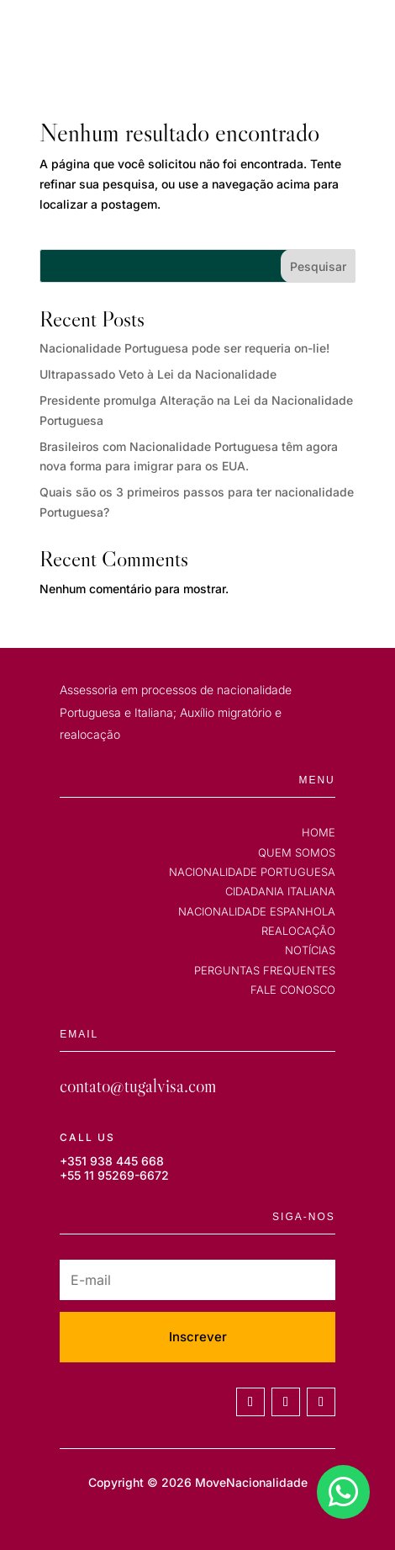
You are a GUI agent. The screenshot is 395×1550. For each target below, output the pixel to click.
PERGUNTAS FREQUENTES (264, 970)
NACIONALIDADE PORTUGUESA (252, 872)
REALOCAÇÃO (298, 930)
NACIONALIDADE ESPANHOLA (256, 911)
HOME (318, 832)
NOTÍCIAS (310, 950)
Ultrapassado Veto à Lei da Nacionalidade (158, 374)
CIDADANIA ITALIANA (280, 891)
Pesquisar (318, 266)
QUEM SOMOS (296, 852)
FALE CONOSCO (292, 989)
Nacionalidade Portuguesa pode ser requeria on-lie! (184, 348)
